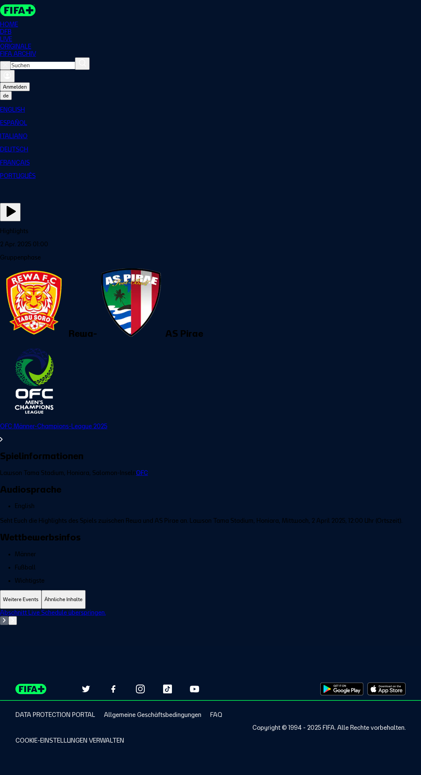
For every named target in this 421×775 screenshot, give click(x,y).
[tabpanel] (210, 627)
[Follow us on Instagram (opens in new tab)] (140, 689)
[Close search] (5, 65)
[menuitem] (210, 109)
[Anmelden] (7, 76)
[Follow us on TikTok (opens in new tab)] (167, 689)
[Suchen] (82, 63)
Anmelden (15, 86)
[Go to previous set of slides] (4, 620)
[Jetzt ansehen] (10, 212)
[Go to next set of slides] (12, 620)
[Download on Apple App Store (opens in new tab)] (386, 689)
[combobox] (43, 65)
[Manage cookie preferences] (69, 740)
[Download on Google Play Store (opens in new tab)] (342, 689)
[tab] (21, 599)
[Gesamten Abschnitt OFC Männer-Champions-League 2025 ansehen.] (210, 432)
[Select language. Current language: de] (6, 95)
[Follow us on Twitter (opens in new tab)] (86, 689)
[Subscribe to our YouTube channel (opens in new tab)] (195, 689)
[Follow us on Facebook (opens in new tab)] (113, 689)
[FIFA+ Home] (18, 10)
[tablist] (210, 599)
